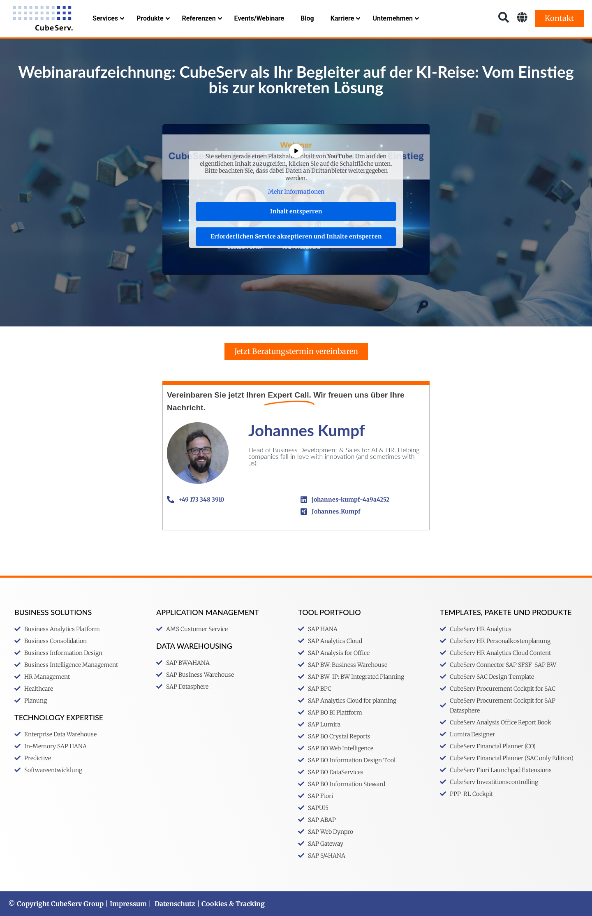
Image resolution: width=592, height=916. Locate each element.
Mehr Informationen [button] (296, 191)
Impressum (128, 904)
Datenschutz (175, 904)
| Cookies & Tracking (230, 904)
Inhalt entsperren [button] (296, 211)
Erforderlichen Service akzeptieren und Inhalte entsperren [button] (296, 236)
